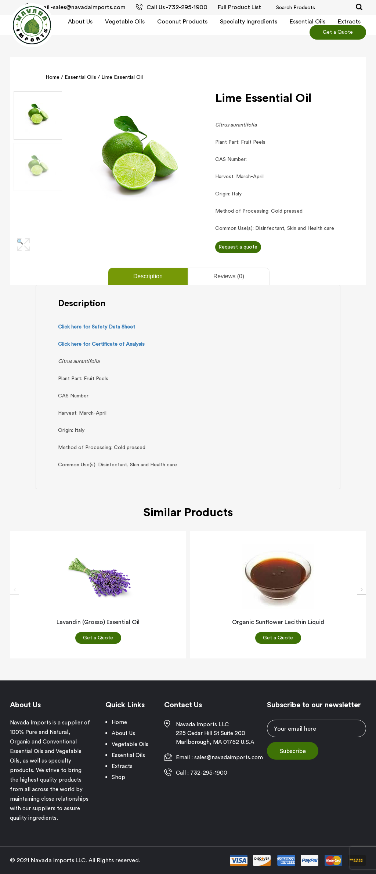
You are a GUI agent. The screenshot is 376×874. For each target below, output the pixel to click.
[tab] (147, 276)
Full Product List (239, 7)
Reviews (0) (228, 276)
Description (148, 276)
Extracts (349, 21)
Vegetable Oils (125, 21)
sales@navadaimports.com (89, 7)
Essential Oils (307, 21)
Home (52, 77)
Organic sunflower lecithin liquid (278, 621)
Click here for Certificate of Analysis (101, 344)
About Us (80, 21)
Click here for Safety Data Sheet (96, 326)
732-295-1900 (187, 7)
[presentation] (14, 590)
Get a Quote (338, 32)
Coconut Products (182, 21)
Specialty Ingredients (248, 21)
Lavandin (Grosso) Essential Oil (98, 621)
